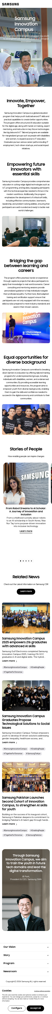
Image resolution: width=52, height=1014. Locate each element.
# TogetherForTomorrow (13, 672)
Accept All (35, 1008)
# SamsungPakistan (34, 835)
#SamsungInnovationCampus (15, 667)
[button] (20, 560)
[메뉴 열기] (47, 4)
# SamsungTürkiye (33, 754)
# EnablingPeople (37, 667)
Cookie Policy (33, 999)
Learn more (26, 531)
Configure (16, 1008)
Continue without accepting (42, 991)
